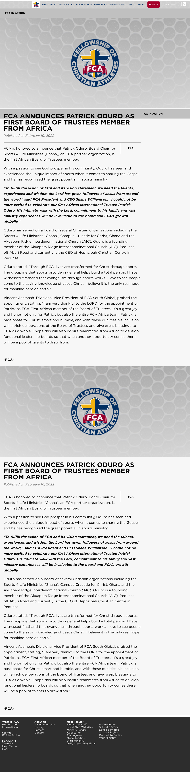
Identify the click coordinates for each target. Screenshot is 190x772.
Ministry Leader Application (76, 731)
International (10, 727)
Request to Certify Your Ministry (110, 736)
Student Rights (108, 732)
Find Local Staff (77, 724)
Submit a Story (108, 727)
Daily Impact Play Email (81, 743)
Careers (39, 729)
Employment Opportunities (76, 736)
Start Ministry (75, 740)
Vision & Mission (44, 724)
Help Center (9, 746)
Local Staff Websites (80, 727)
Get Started (9, 724)
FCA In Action (15, 13)
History (39, 727)
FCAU (6, 748)
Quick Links (169, 4)
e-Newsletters (108, 724)
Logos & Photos (109, 729)
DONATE (153, 4)
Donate (39, 732)
